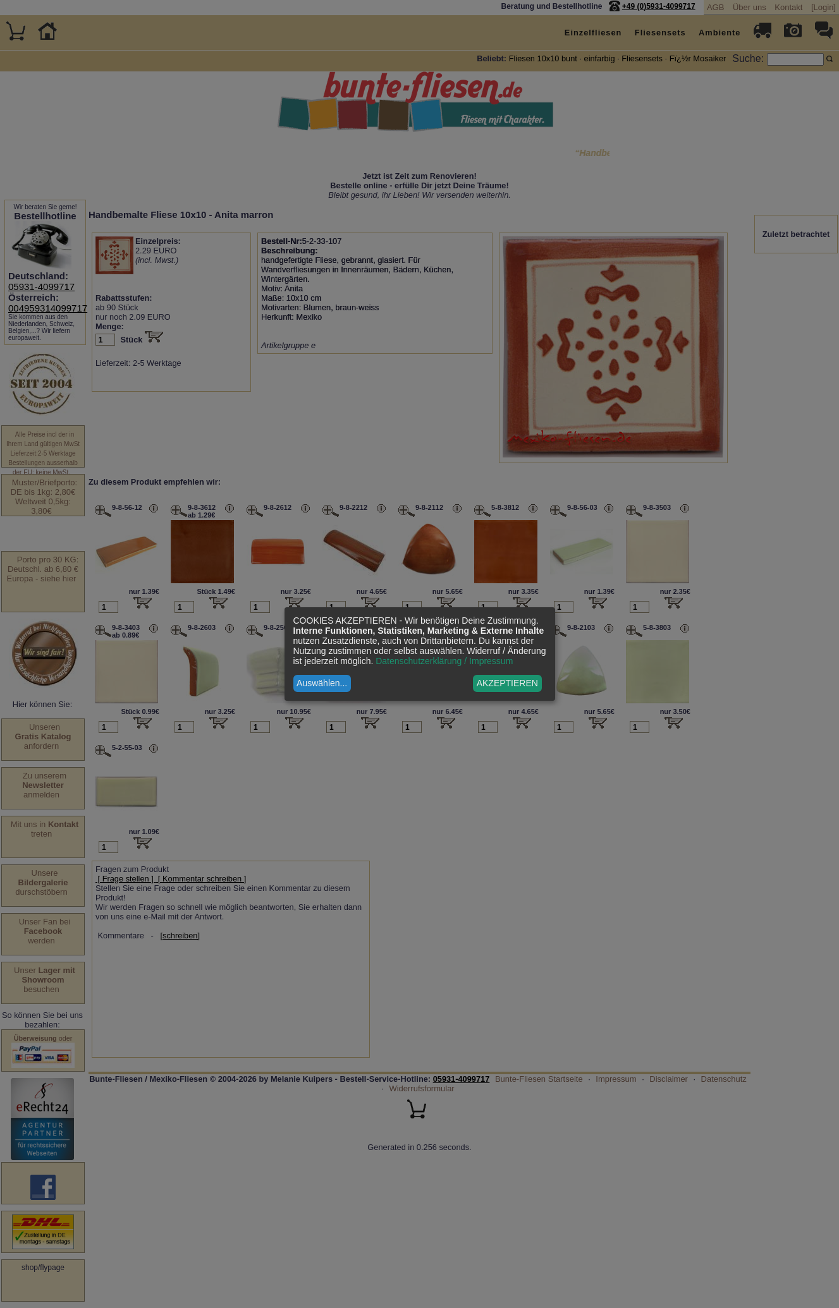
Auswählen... (322, 683)
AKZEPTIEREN (507, 683)
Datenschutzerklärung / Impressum (444, 661)
